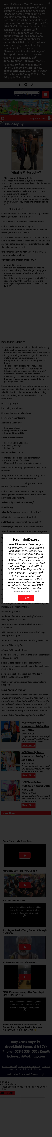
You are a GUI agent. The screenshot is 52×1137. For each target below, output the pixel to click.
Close (26, 597)
